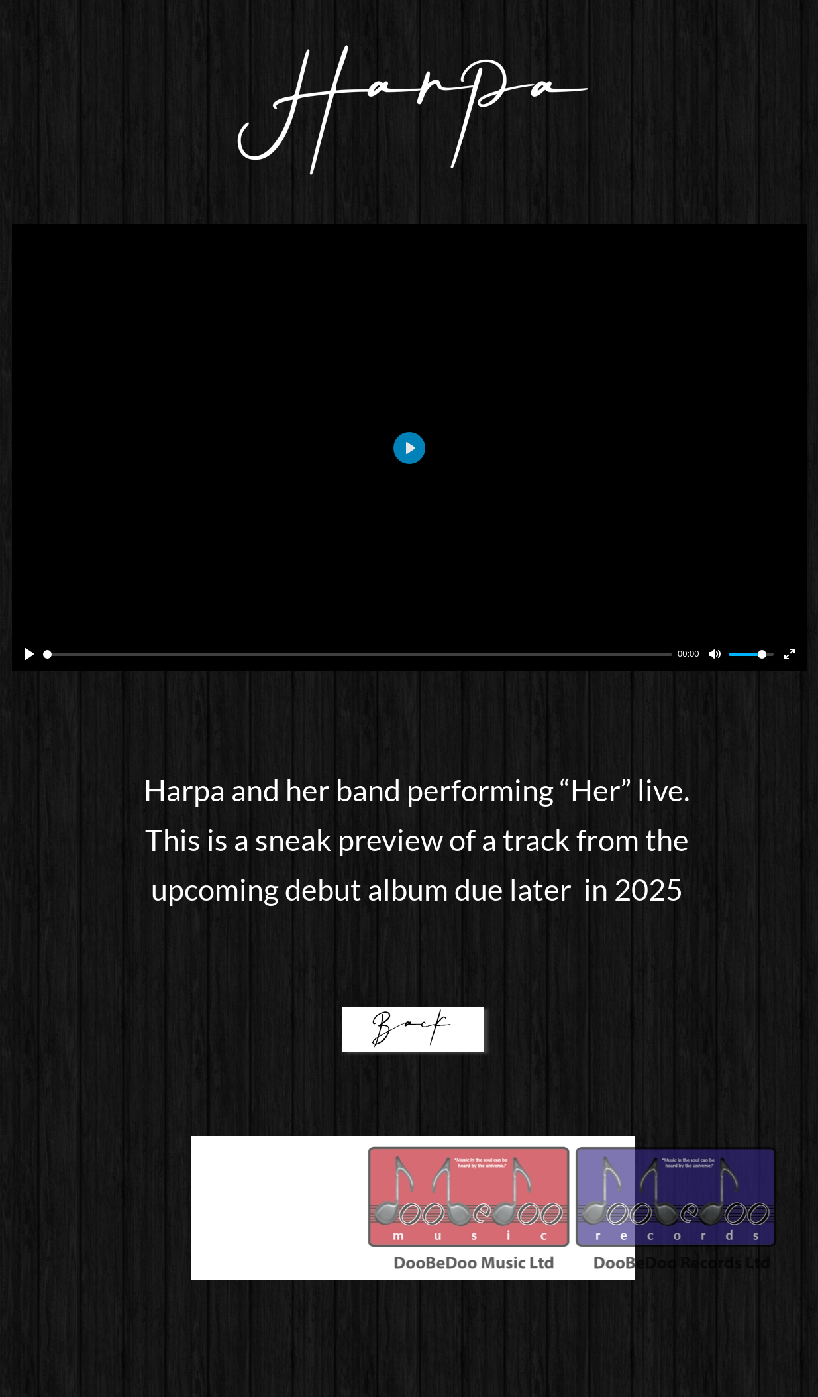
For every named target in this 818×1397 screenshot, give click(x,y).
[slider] (358, 654)
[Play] (29, 654)
